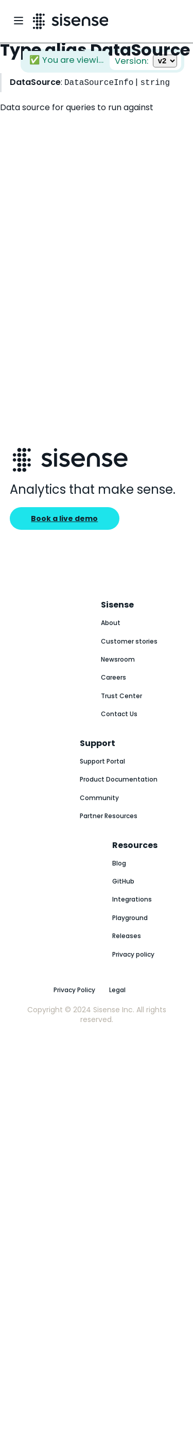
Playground (130, 917)
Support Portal (102, 761)
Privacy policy (133, 954)
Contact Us (119, 713)
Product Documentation (118, 779)
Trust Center (121, 695)
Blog (119, 863)
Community (99, 797)
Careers (113, 677)
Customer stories (129, 641)
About (110, 622)
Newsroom (118, 659)
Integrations (132, 899)
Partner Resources (108, 815)
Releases (126, 935)
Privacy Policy (74, 989)
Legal (117, 989)
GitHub (123, 881)
